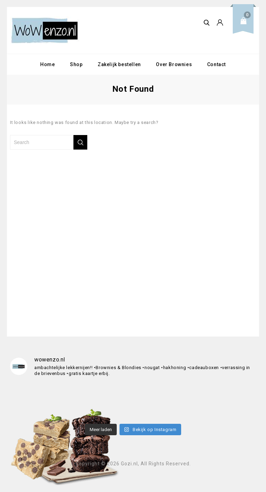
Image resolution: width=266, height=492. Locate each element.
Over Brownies (174, 64)
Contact (216, 64)
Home (47, 64)
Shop (76, 64)
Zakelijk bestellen (119, 64)
